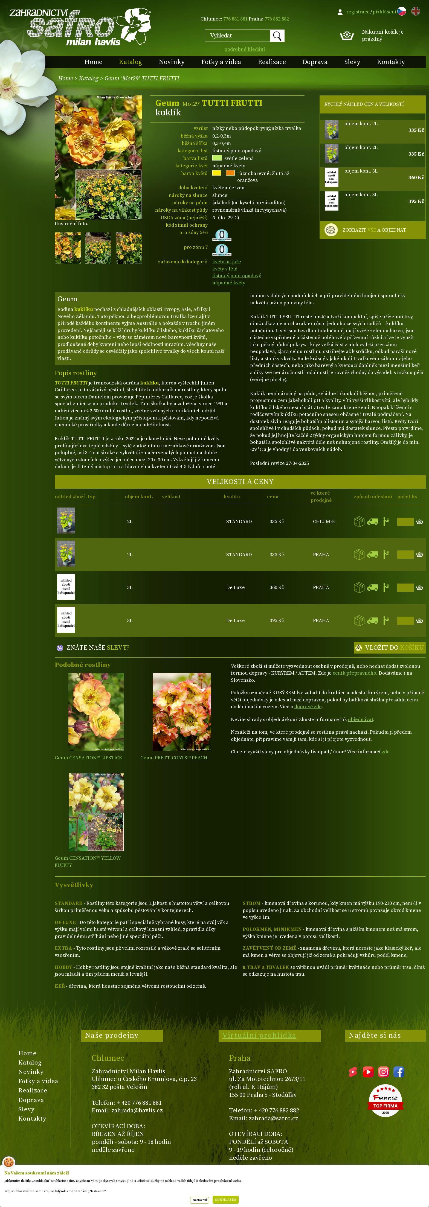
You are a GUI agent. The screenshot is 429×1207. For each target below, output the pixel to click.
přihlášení (384, 12)
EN (414, 10)
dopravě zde (307, 707)
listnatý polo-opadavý (236, 276)
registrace (358, 12)
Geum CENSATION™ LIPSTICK (88, 758)
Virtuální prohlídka (259, 1035)
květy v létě (224, 269)
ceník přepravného (354, 673)
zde (385, 752)
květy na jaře (226, 262)
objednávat (360, 719)
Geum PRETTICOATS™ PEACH (173, 758)
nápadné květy (228, 283)
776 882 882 (277, 19)
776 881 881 (235, 19)
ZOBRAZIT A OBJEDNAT (374, 230)
